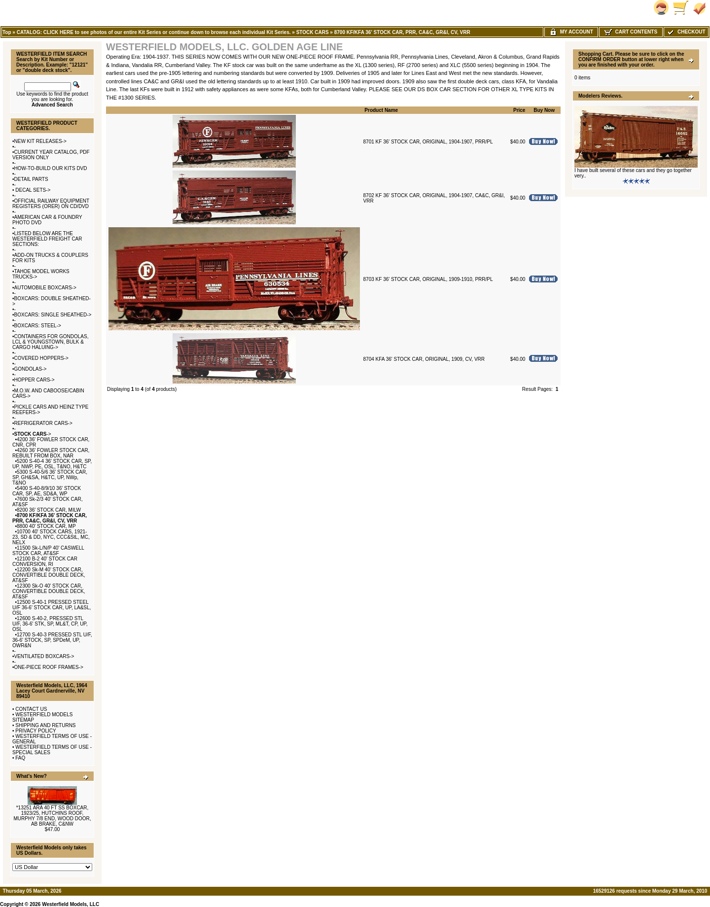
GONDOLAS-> (30, 369)
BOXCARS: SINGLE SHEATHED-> (53, 314)
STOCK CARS (312, 32)
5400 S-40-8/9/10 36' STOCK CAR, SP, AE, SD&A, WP (46, 491)
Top (6, 32)
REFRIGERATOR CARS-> (43, 423)
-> (32, 434)
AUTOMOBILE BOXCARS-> (45, 287)
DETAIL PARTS (31, 179)
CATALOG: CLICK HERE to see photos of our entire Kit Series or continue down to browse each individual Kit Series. (154, 32)
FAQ (20, 758)
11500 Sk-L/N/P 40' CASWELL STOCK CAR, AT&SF (48, 550)
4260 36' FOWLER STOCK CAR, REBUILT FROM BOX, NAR (50, 453)
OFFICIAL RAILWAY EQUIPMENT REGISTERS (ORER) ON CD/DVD (50, 203)
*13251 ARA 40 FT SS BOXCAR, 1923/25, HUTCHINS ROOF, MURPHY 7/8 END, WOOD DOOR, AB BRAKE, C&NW (52, 816)
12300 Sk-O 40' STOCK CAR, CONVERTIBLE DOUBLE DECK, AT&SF (48, 591)
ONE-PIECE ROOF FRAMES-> (48, 667)
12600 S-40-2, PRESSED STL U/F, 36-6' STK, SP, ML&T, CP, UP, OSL (50, 624)
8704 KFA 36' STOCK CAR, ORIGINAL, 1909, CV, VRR (424, 359)
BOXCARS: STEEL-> (37, 325)
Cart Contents (630, 32)
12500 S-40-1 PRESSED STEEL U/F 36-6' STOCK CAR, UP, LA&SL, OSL (51, 607)
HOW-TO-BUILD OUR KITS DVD (50, 168)
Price (519, 110)
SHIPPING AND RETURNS (45, 725)
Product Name (381, 110)
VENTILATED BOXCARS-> (44, 656)
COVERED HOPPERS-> (41, 358)
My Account (571, 32)
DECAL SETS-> (32, 190)
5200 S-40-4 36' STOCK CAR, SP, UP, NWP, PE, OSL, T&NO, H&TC (52, 463)
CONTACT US (31, 709)
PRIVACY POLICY (35, 730)
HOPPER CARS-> (34, 380)
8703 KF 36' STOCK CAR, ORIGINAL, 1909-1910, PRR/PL (428, 279)
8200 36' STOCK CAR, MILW (49, 510)
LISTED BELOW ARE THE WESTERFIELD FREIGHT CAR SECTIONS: (47, 239)
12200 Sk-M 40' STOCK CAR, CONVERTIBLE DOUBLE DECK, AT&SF (48, 575)
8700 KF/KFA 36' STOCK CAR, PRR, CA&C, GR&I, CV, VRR (402, 32)
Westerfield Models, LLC (70, 904)
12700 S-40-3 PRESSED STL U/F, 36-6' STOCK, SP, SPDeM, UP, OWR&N (52, 640)
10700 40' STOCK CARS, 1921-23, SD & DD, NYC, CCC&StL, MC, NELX (51, 537)
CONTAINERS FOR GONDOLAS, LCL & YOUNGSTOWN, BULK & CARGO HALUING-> (50, 342)
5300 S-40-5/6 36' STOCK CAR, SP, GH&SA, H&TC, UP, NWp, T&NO (49, 477)
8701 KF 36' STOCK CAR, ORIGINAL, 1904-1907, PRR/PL (428, 141)
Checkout (686, 32)
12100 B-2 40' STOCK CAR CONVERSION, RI (44, 561)
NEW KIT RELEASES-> (40, 141)
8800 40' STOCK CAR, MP (46, 526)
